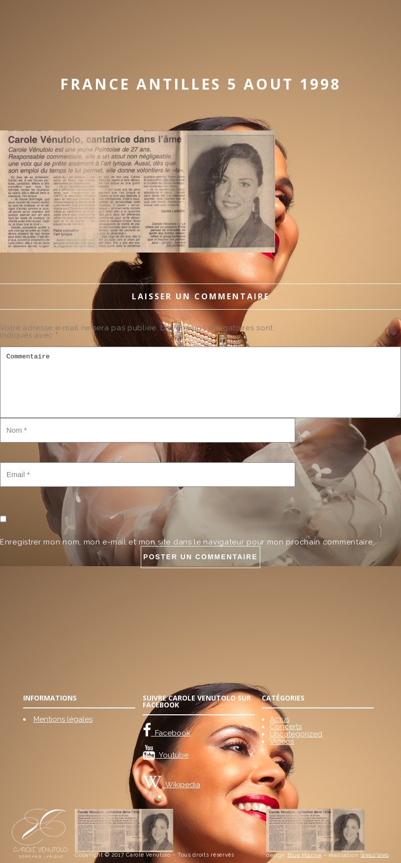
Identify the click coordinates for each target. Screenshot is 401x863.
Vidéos (282, 741)
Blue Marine (304, 855)
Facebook (170, 733)
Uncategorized (296, 734)
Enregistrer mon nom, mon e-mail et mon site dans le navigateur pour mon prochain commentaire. (187, 542)
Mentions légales (63, 719)
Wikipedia (181, 784)
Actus (279, 719)
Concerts (286, 726)
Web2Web (374, 855)
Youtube (171, 755)
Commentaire (200, 382)
